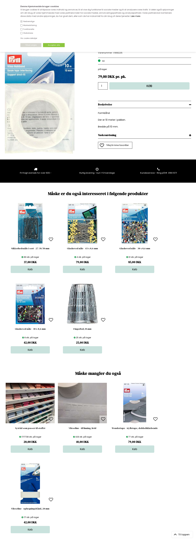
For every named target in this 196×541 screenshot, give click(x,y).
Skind (97, 487)
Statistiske (28, 33)
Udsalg (98, 500)
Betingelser (56, 500)
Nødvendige (28, 21)
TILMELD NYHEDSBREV (163, 491)
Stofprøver (99, 503)
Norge (53, 493)
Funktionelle (28, 29)
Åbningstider (56, 484)
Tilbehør (98, 493)
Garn (96, 490)
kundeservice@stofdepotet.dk (21, 500)
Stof (96, 484)
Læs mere (135, 16)
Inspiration (99, 506)
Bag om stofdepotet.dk (62, 487)
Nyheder (98, 497)
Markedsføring (30, 25)
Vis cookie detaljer (28, 38)
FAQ (52, 490)
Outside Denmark (59, 497)
